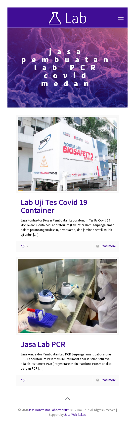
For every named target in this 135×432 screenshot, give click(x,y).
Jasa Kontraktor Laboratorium (49, 410)
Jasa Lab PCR (43, 344)
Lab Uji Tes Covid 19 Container (54, 206)
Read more (108, 246)
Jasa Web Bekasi (75, 415)
